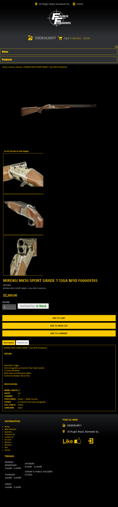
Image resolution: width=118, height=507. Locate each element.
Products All (10, 434)
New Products (10, 429)
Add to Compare (58, 333)
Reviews (8, 445)
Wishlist (8, 442)
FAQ (6, 447)
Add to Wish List (59, 325)
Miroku (19, 67)
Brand (11, 67)
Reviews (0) (22, 343)
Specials (8, 432)
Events (7, 450)
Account (8, 439)
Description (9, 343)
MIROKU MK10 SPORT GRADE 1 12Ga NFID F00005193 (45, 67)
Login (79, 3)
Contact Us (9, 437)
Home (4, 67)
